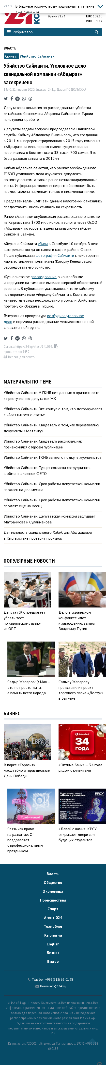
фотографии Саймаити (55, 255)
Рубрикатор (20, 31)
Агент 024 (53, 917)
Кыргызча (53, 935)
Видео (53, 961)
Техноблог (53, 926)
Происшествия (53, 900)
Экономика (53, 891)
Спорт (53, 908)
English (53, 943)
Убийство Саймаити (37, 56)
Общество (53, 882)
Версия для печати (19, 357)
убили (43, 243)
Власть (10, 48)
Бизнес (53, 952)
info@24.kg (57, 986)
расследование (44, 276)
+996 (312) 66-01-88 (59, 980)
